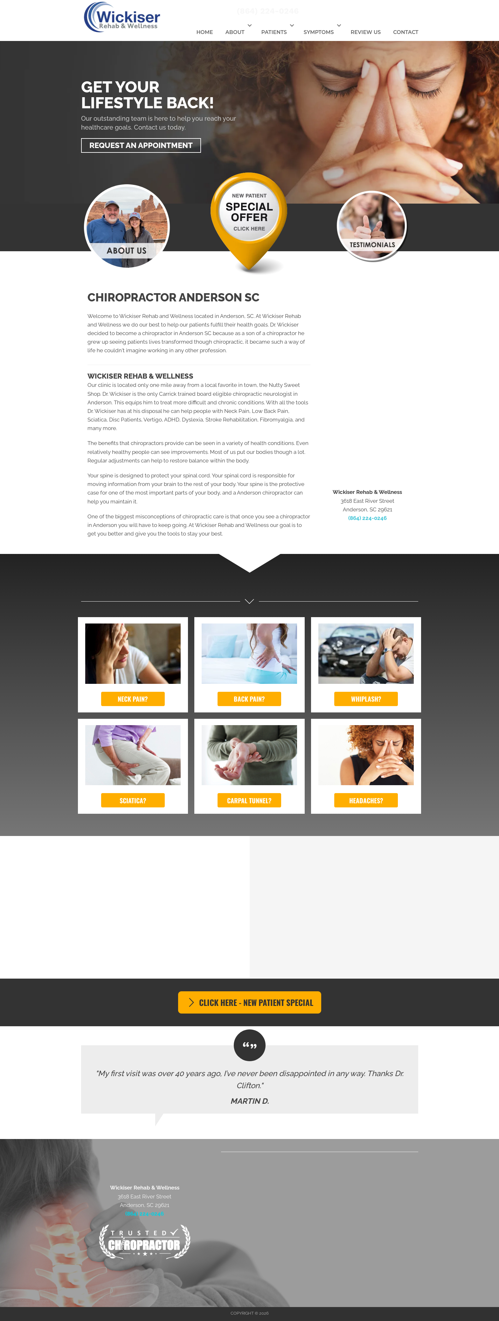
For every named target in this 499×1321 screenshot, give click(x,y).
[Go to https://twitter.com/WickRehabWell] (400, 11)
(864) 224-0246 (268, 11)
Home (204, 32)
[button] (250, 25)
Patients (274, 32)
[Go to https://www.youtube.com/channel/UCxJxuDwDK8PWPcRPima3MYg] (417, 11)
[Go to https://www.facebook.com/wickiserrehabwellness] (382, 11)
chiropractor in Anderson (172, 333)
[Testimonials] (249, 1079)
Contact (405, 32)
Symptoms (319, 32)
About (235, 32)
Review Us (366, 32)
